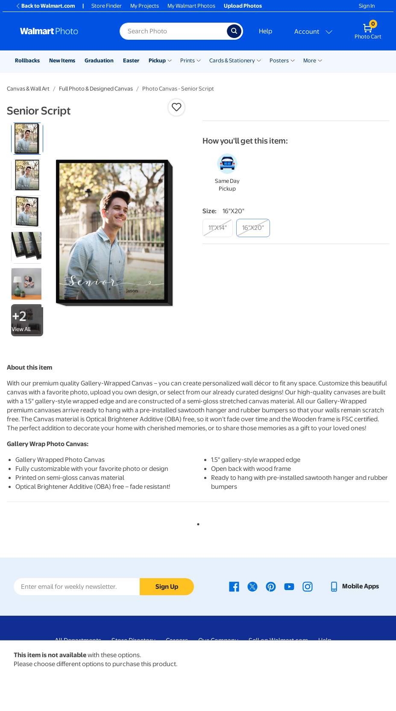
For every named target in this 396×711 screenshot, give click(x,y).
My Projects (144, 6)
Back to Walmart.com (45, 6)
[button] (176, 107)
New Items (62, 60)
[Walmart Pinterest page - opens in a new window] (271, 586)
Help (265, 31)
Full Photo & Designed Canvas (96, 88)
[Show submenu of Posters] (292, 60)
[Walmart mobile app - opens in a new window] (354, 586)
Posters (279, 60)
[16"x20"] (253, 228)
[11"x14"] (217, 228)
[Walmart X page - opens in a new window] (252, 586)
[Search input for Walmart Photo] (173, 31)
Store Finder (106, 6)
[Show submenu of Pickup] (169, 60)
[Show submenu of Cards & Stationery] (258, 60)
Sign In (367, 6)
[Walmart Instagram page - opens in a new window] (307, 586)
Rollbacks (27, 60)
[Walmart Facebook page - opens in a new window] (234, 586)
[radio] (27, 139)
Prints (187, 60)
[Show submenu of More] (320, 60)
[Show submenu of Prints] (198, 60)
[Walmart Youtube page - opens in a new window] (289, 586)
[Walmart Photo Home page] (60, 31)
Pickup (157, 60)
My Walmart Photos (191, 6)
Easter (131, 60)
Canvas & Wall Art (28, 88)
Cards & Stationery (232, 60)
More (309, 60)
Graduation (99, 60)
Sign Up (166, 587)
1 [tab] (196, 522)
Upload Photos (243, 6)
